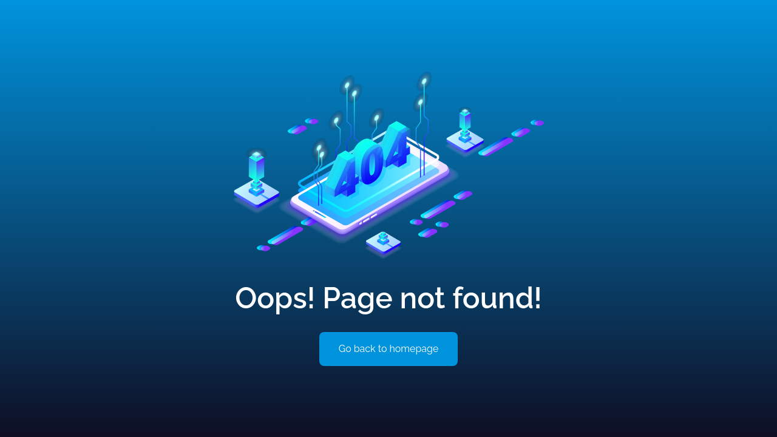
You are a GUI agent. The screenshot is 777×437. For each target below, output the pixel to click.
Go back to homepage (389, 348)
